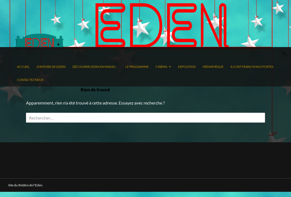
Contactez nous (30, 80)
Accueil (23, 66)
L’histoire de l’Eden (51, 66)
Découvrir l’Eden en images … (95, 66)
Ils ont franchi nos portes (252, 66)
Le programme (137, 66)
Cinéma (161, 66)
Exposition (187, 66)
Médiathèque (213, 66)
